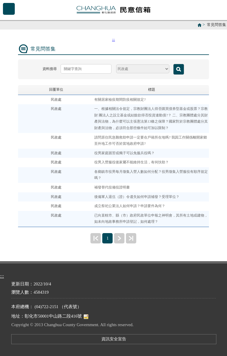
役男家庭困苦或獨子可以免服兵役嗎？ (124, 153)
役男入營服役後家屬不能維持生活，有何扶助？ (131, 162)
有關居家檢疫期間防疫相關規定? (119, 99)
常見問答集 (216, 25)
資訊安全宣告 (113, 339)
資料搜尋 (50, 69)
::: (113, 40)
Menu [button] (9, 9)
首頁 (199, 25)
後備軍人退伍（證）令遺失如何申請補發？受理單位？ (136, 197)
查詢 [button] (178, 69)
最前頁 (95, 238)
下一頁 (119, 238)
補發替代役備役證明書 (112, 187)
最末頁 (131, 238)
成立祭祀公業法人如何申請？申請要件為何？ (129, 206)
